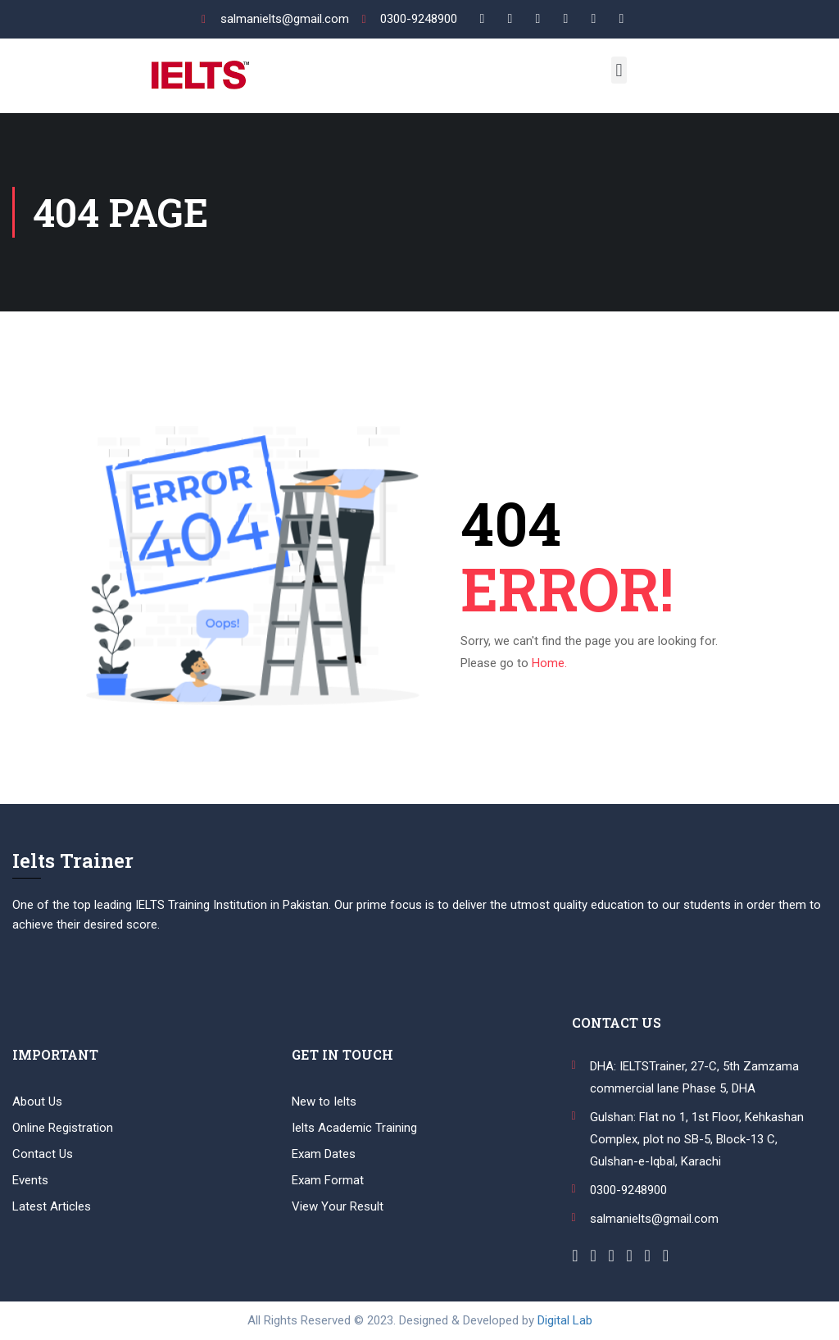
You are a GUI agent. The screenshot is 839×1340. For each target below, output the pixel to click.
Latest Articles (51, 1206)
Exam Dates (324, 1154)
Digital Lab (564, 1320)
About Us (37, 1101)
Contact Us (42, 1154)
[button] (619, 70)
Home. (549, 663)
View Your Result (337, 1206)
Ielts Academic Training (354, 1127)
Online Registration (62, 1127)
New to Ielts (324, 1101)
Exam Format (328, 1180)
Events (30, 1180)
